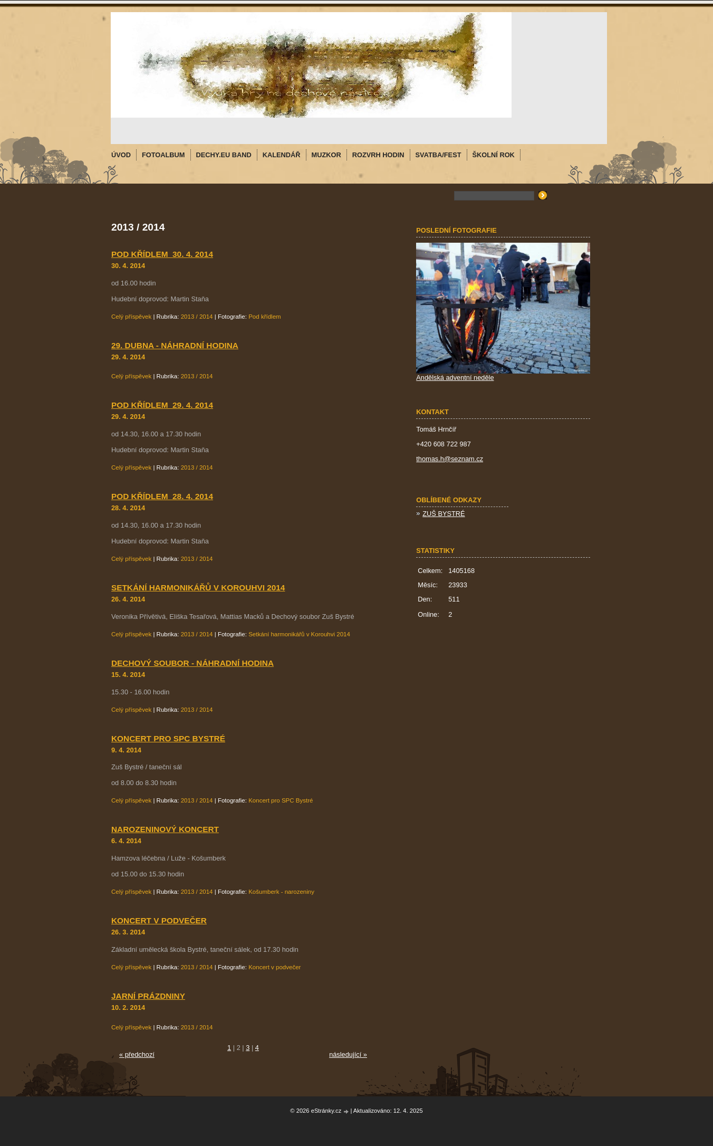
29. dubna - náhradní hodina (174, 345)
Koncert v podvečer (159, 920)
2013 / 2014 (197, 316)
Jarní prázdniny (148, 995)
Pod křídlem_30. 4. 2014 (162, 254)
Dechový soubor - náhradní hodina (192, 662)
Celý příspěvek (131, 316)
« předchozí (137, 1054)
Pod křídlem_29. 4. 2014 (162, 404)
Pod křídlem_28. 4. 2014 (162, 496)
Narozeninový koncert (165, 829)
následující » (348, 1054)
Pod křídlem (264, 316)
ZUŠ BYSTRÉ (443, 514)
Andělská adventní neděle (455, 377)
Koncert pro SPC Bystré (168, 738)
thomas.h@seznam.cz (449, 459)
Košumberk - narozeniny (281, 892)
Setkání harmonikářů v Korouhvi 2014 (198, 587)
